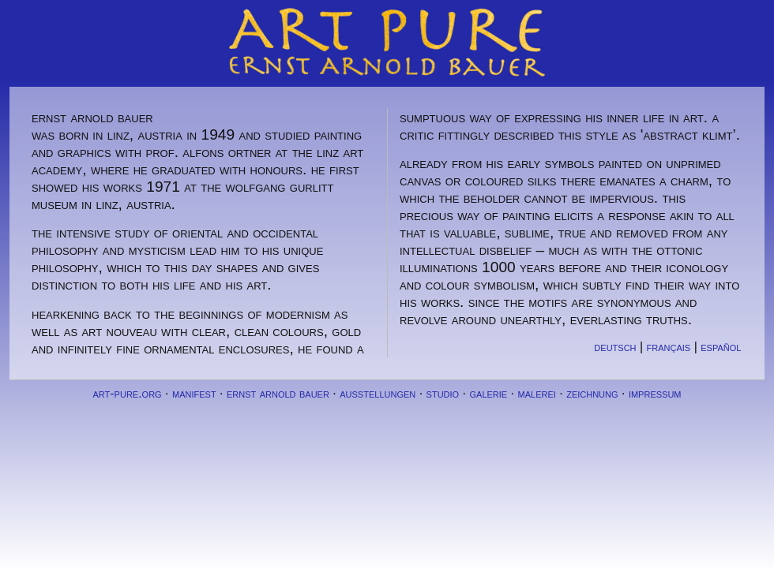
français (669, 346)
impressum (655, 393)
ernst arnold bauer (278, 393)
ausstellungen (377, 393)
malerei (537, 393)
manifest (194, 393)
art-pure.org (126, 393)
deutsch (615, 346)
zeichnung (592, 393)
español (721, 346)
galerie (488, 393)
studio (443, 393)
